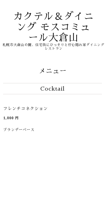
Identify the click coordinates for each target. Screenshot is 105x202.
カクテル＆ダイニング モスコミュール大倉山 (53, 27)
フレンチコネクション (25, 108)
